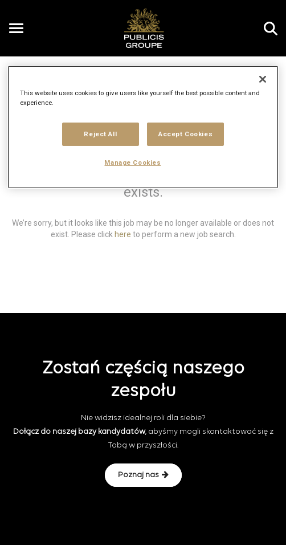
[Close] (262, 79)
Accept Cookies (185, 133)
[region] (143, 127)
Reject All (100, 133)
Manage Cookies (132, 162)
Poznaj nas (143, 474)
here (123, 233)
